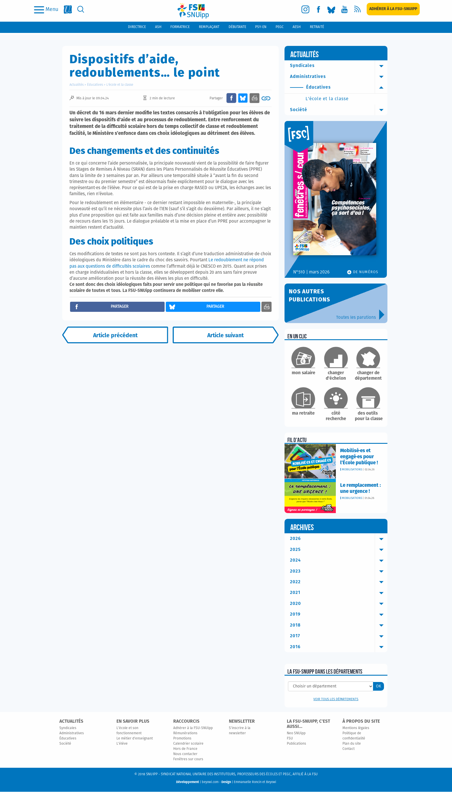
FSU (290, 739)
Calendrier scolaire (188, 744)
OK (378, 687)
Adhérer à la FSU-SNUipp (193, 728)
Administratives (338, 76)
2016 (338, 647)
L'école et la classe (119, 84)
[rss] (357, 9)
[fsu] (67, 9)
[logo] (193, 11)
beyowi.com (210, 782)
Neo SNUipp (296, 733)
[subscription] (393, 9)
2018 (338, 625)
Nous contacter (185, 754)
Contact (348, 749)
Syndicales (338, 65)
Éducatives (95, 84)
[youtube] (344, 9)
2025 (338, 549)
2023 (338, 571)
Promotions (182, 739)
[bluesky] (331, 9)
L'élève (122, 744)
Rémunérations (185, 733)
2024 (338, 560)
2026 (338, 539)
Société (338, 110)
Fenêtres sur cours (188, 759)
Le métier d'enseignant (134, 739)
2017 (338, 636)
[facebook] (318, 9)
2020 (338, 604)
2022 (338, 582)
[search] (80, 9)
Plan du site (351, 744)
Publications (296, 744)
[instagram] (305, 9)
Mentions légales (355, 728)
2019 (338, 614)
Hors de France (185, 749)
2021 (338, 593)
